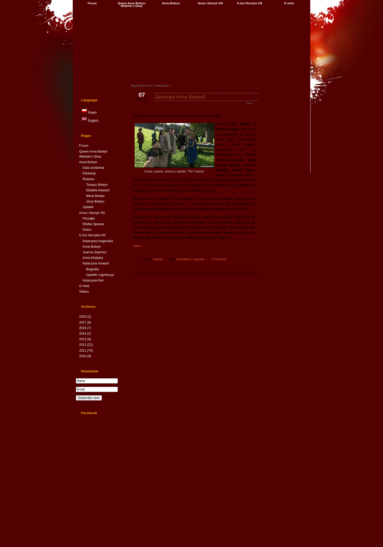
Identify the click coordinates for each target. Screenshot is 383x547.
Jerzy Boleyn (95, 201)
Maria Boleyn (95, 196)
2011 (86, 350)
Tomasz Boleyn (96, 185)
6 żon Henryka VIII (249, 3)
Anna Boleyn (171, 3)
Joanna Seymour (94, 252)
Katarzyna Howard (95, 263)
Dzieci (86, 230)
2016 (85, 328)
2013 (85, 339)
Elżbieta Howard (97, 190)
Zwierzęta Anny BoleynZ (180, 97)
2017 (85, 322)
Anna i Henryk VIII (210, 3)
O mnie (289, 3)
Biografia (92, 269)
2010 (85, 356)
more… (138, 246)
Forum (92, 3)
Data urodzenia (93, 168)
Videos (84, 291)
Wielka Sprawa (93, 224)
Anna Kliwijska (92, 258)
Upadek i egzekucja (100, 275)
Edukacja (88, 173)
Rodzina (88, 179)
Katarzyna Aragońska (97, 241)
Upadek (87, 207)
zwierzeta (198, 259)
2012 (86, 345)
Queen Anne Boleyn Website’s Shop (131, 4)
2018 (85, 316)
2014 (85, 333)
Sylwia (249, 103)
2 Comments (218, 259)
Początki (88, 218)
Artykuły (158, 259)
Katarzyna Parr (93, 280)
